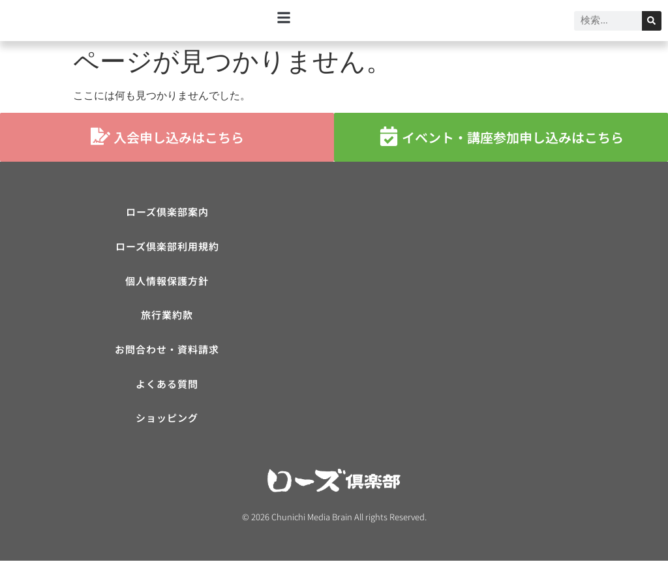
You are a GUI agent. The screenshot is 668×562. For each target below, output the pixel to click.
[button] (284, 17)
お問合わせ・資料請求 (167, 350)
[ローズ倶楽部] (501, 298)
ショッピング (167, 419)
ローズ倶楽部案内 (167, 212)
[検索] (651, 21)
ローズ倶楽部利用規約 (167, 247)
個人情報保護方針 (167, 281)
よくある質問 (167, 385)
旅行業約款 (167, 316)
